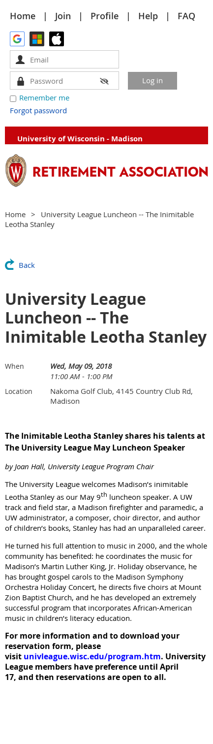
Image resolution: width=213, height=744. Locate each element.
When (14, 366)
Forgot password (38, 110)
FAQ (186, 16)
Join (63, 16)
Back (27, 265)
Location (18, 391)
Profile (105, 16)
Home (22, 16)
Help (148, 16)
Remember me (44, 97)
